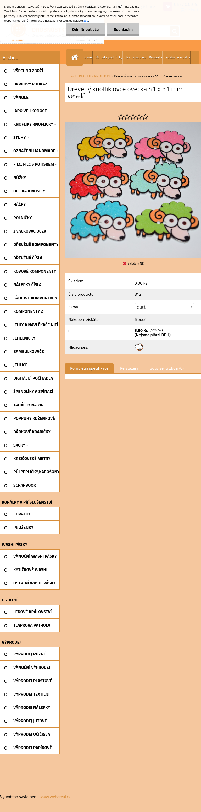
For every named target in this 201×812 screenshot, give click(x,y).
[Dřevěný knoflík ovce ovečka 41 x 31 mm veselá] (133, 124)
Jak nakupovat (136, 57)
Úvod (72, 76)
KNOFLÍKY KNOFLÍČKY (95, 76)
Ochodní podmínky (109, 57)
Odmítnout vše (85, 29)
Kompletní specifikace (89, 368)
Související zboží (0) (167, 368)
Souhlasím (123, 29)
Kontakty (155, 57)
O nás (88, 57)
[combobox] (164, 306)
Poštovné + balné (177, 57)
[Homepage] (76, 57)
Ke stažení (129, 368)
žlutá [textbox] (141, 307)
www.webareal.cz (55, 796)
